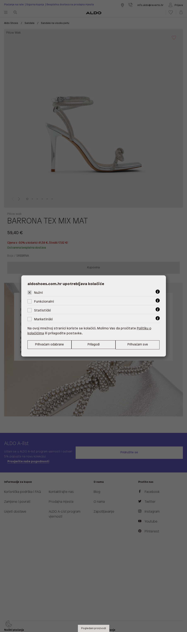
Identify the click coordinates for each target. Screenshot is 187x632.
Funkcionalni (44, 301)
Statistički (42, 310)
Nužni (38, 293)
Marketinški (43, 319)
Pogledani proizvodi (93, 628)
